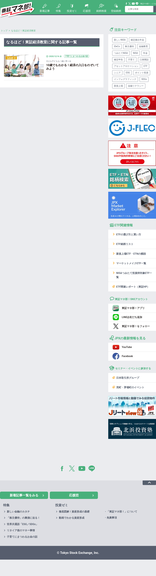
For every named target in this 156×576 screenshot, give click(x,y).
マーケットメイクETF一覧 (131, 263)
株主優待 (129, 46)
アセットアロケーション (126, 66)
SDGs (144, 79)
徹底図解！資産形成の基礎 (74, 511)
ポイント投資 (141, 72)
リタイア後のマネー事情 (21, 530)
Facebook (126, 3)
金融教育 (143, 46)
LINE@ (92, 469)
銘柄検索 (101, 10)
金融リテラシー (136, 86)
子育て (131, 59)
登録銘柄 (116, 10)
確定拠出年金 (137, 40)
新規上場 (118, 86)
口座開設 (144, 59)
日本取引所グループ (127, 377)
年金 (145, 53)
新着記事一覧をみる (24, 495)
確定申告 (118, 59)
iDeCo (117, 46)
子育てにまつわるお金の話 (22, 536)
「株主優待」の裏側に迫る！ (23, 517)
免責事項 (112, 517)
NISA (135, 53)
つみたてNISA (121, 53)
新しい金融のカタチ (18, 511)
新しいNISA (120, 40)
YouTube (133, 3)
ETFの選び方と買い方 (128, 234)
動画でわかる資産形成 (71, 517)
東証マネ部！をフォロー (136, 326)
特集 (58, 10)
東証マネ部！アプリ (133, 308)
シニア (117, 72)
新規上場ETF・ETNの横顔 (131, 253)
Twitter (129, 3)
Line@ (137, 3)
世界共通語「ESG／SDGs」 (22, 524)
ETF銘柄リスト (124, 244)
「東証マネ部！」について (122, 511)
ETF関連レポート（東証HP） (132, 286)
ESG (128, 72)
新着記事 (45, 10)
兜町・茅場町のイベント (130, 387)
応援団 (87, 10)
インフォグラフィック (125, 79)
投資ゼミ (72, 10)
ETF (145, 66)
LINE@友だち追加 (132, 317)
